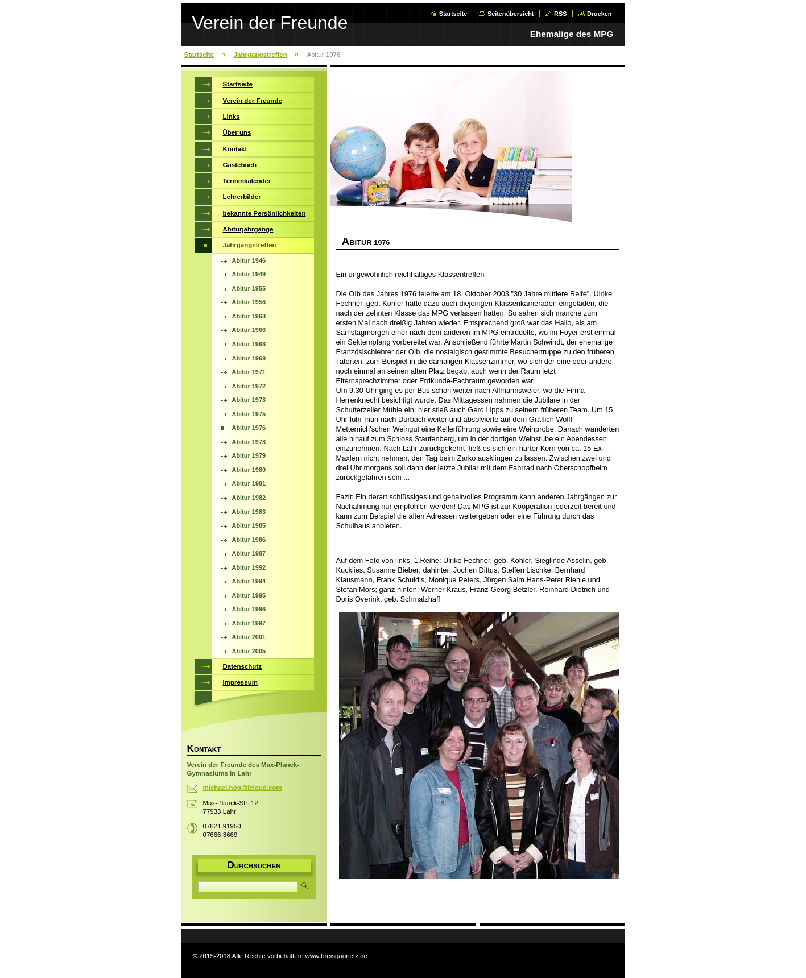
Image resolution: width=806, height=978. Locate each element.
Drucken (599, 13)
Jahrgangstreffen (260, 54)
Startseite (453, 13)
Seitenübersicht (510, 13)
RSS (560, 13)
